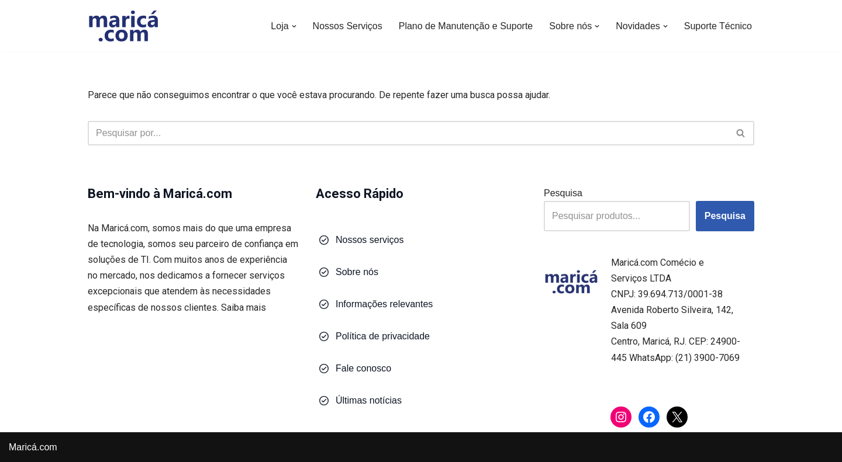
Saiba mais (243, 307)
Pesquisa (563, 193)
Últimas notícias (369, 400)
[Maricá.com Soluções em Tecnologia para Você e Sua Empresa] (123, 26)
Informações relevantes (384, 304)
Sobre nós (357, 272)
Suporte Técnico (718, 26)
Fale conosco (363, 368)
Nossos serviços (369, 240)
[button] (294, 26)
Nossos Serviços (347, 26)
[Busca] (408, 133)
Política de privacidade (383, 336)
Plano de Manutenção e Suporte (466, 26)
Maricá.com (33, 447)
